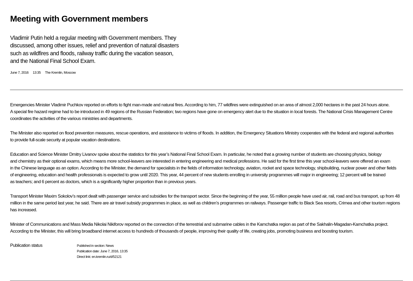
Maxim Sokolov (58, 196)
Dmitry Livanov (83, 154)
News (110, 246)
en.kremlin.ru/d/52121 (106, 257)
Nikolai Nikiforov (109, 224)
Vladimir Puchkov (67, 104)
